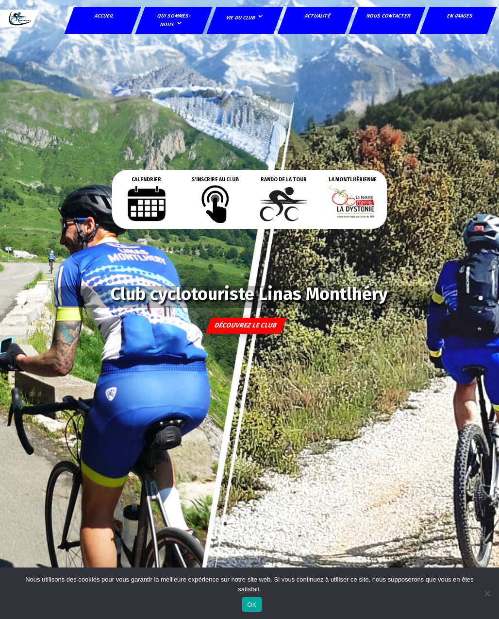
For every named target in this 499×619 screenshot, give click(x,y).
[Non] (487, 593)
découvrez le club (246, 325)
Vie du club (241, 18)
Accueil (105, 16)
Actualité (318, 16)
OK (251, 604)
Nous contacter (389, 16)
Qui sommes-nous (174, 20)
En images (460, 16)
